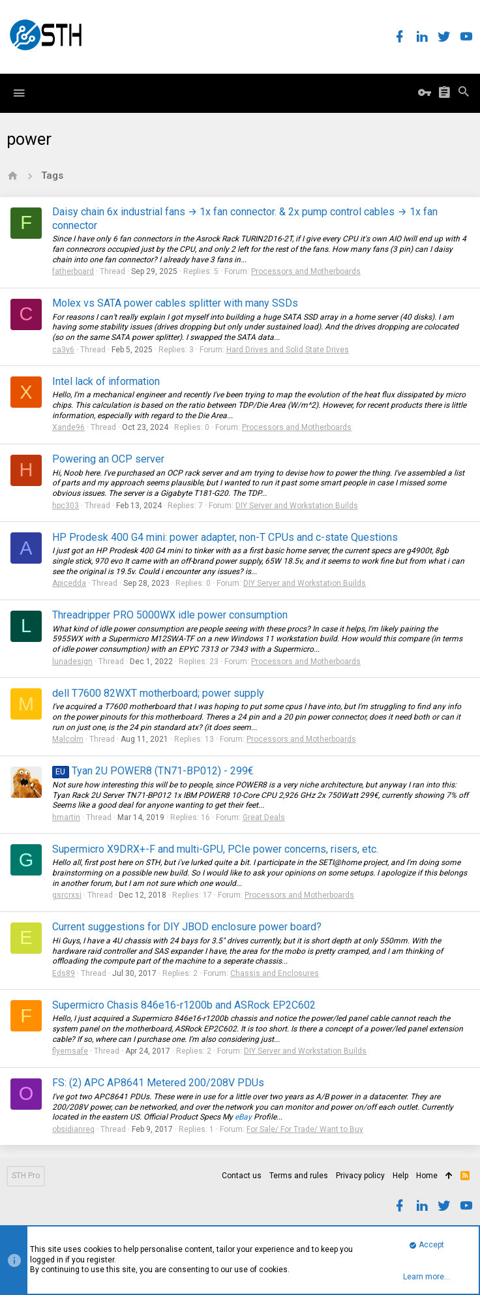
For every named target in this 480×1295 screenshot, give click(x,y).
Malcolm (67, 739)
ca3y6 (63, 349)
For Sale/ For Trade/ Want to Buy (305, 1129)
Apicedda (69, 583)
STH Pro (26, 1175)
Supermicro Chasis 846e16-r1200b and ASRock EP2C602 (184, 1005)
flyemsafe (70, 1051)
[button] (19, 93)
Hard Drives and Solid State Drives (287, 349)
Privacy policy (360, 1175)
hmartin (66, 817)
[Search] (463, 93)
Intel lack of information (106, 381)
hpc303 (65, 505)
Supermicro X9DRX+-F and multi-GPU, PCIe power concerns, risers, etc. (215, 849)
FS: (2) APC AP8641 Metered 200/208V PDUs (158, 1082)
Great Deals (264, 817)
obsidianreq (73, 1129)
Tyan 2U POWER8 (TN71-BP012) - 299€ (153, 771)
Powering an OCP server (108, 459)
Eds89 (63, 973)
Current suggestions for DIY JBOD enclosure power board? (187, 927)
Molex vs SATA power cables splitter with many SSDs (175, 303)
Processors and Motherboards (306, 271)
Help (400, 1175)
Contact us (242, 1175)
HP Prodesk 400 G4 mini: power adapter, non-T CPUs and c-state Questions (225, 537)
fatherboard (73, 271)
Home (427, 1175)
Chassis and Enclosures (274, 973)
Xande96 (68, 427)
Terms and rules (298, 1175)
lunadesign (72, 661)
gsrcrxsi (67, 895)
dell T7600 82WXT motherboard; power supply (158, 693)
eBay (243, 1116)
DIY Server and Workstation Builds (296, 505)
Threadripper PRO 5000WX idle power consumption (170, 615)
